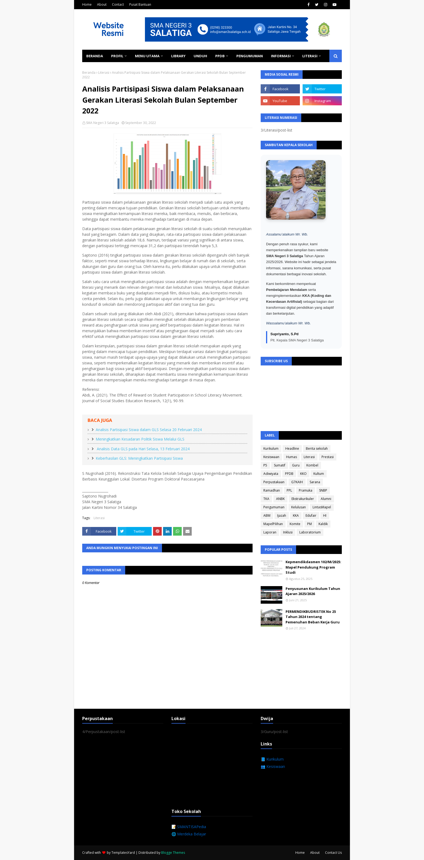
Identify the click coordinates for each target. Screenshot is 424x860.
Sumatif (279, 465)
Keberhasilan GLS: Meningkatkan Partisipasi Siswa (139, 458)
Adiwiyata (270, 473)
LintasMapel (322, 507)
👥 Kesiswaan (273, 766)
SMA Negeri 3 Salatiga (102, 122)
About (102, 4)
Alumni (326, 498)
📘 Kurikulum (272, 759)
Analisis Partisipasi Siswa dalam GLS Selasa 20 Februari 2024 (149, 429)
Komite (295, 524)
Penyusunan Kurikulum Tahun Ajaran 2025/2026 (313, 591)
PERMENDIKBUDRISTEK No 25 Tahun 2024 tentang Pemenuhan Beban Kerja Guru (313, 616)
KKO (303, 473)
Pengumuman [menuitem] (249, 55)
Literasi (103, 72)
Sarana (315, 482)
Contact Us (333, 852)
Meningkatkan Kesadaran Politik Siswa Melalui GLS (140, 439)
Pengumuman (273, 507)
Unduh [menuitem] (200, 55)
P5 (265, 465)
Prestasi (328, 457)
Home (87, 4)
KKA (296, 515)
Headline (292, 448)
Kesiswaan (271, 457)
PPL (289, 490)
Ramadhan (271, 490)
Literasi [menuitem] (309, 55)
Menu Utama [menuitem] (147, 55)
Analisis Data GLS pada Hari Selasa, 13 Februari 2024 (143, 448)
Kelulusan (298, 507)
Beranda (88, 72)
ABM (266, 515)
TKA (266, 498)
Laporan (269, 532)
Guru (296, 465)
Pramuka (305, 490)
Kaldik (323, 524)
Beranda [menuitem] (94, 55)
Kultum (318, 473)
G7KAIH (297, 482)
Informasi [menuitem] (281, 55)
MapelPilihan (273, 524)
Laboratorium (310, 532)
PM (309, 524)
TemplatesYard (123, 852)
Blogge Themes (173, 852)
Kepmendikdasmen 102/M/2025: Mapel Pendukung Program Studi (313, 567)
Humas (291, 457)
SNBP (323, 490)
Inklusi (288, 532)
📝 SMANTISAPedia (188, 826)
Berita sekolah (317, 448)
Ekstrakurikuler (303, 498)
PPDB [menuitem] (220, 55)
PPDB (289, 473)
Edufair (311, 515)
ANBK (280, 498)
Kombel (312, 465)
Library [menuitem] (178, 55)
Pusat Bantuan (140, 4)
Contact (118, 4)
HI (324, 515)
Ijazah (281, 515)
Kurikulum (271, 448)
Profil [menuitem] (117, 55)
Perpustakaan (273, 482)
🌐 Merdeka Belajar (188, 834)
